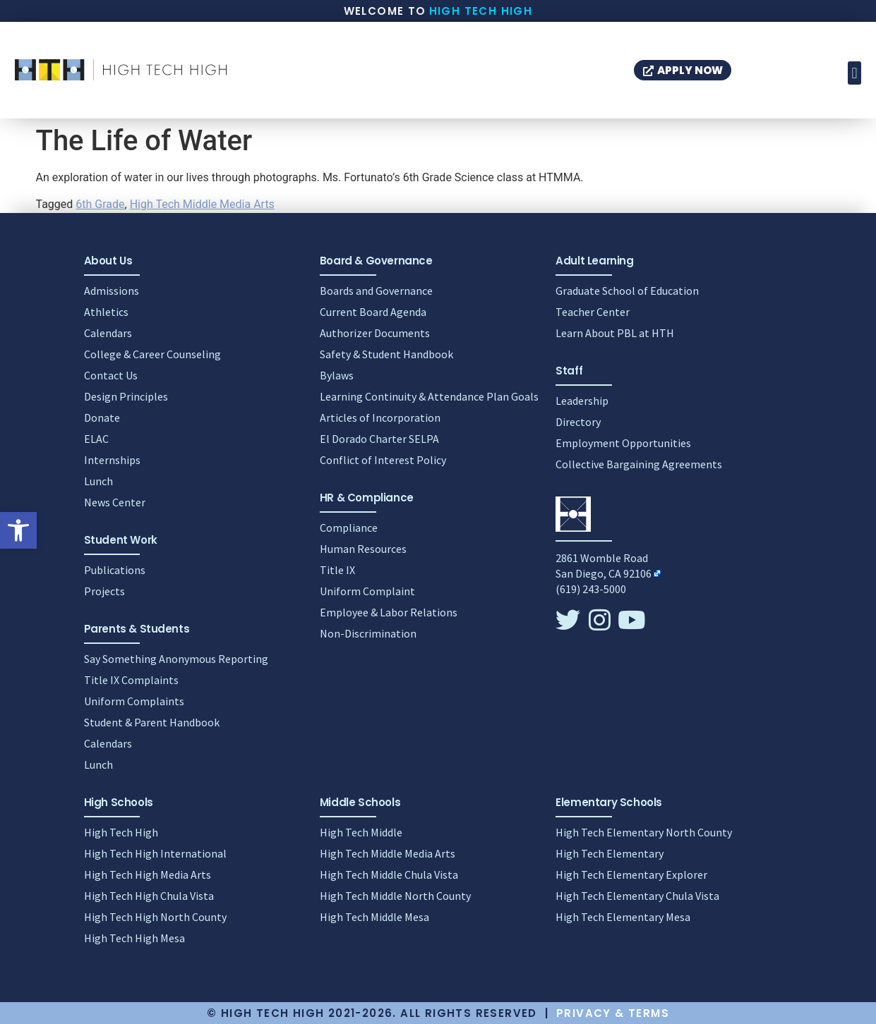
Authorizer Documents (375, 333)
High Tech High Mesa (134, 938)
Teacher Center (593, 312)
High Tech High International (155, 853)
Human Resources (363, 549)
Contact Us (111, 375)
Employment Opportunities (623, 443)
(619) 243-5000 (591, 589)
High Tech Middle (361, 832)
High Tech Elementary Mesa (623, 917)
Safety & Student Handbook (386, 354)
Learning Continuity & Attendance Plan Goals (429, 396)
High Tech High (481, 11)
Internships (112, 460)
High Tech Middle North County (395, 896)
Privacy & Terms (612, 1013)
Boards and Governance (376, 291)
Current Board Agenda (373, 312)
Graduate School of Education (627, 291)
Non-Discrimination (368, 633)
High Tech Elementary (610, 853)
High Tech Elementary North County (644, 832)
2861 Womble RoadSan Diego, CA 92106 (604, 565)
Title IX (337, 570)
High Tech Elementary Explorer (631, 874)
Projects (104, 591)
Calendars (108, 333)
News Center (114, 502)
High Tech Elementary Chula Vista (637, 896)
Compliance (349, 527)
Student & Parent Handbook (152, 722)
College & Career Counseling (152, 354)
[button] (18, 530)
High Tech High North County (155, 917)
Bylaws (337, 375)
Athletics (106, 312)
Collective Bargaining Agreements (639, 464)
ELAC (96, 439)
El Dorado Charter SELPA (379, 439)
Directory (578, 422)
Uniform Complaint (367, 591)
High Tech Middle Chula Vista (389, 874)
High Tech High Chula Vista (149, 896)
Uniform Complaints (134, 701)
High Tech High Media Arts (147, 874)
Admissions (111, 291)
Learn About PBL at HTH (615, 333)
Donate (102, 417)
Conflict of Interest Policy (383, 460)
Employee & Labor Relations (388, 612)
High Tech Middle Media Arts (202, 204)
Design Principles (126, 396)
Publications (114, 570)
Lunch (98, 481)
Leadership (582, 401)
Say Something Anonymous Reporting (176, 659)
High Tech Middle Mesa (374, 917)
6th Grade (100, 204)
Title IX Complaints (131, 680)
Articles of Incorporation (380, 417)
